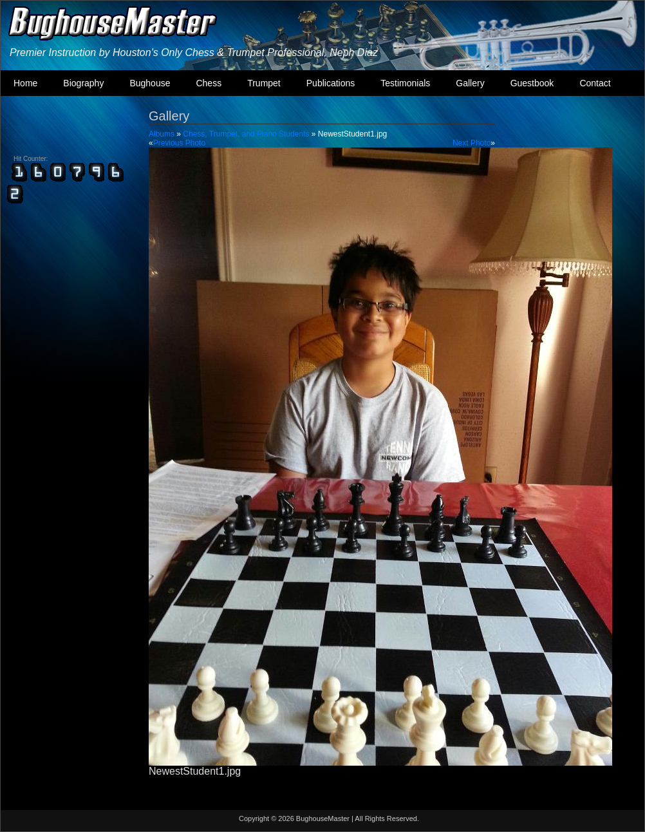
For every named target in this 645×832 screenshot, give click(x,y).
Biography (83, 83)
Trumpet (264, 83)
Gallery (470, 83)
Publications (330, 83)
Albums (161, 133)
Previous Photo (179, 142)
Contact (594, 83)
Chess (208, 83)
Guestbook (532, 83)
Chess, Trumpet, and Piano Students (246, 133)
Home (25, 83)
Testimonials (405, 83)
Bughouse (149, 83)
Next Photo (472, 142)
